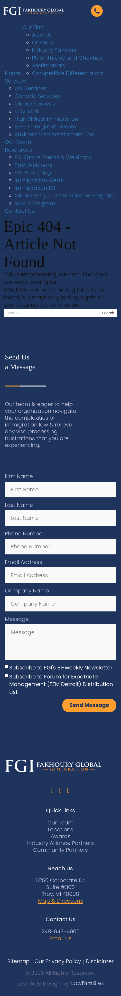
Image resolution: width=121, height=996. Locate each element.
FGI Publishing (33, 172)
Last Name (19, 505)
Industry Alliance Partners (60, 843)
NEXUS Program (35, 203)
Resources (18, 150)
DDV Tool (26, 111)
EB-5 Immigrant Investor (46, 126)
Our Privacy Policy (57, 961)
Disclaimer (99, 961)
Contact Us (19, 211)
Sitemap (18, 961)
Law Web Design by (43, 983)
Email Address (23, 562)
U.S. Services (31, 88)
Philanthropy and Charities (67, 58)
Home (13, 73)
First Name (19, 476)
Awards (42, 35)
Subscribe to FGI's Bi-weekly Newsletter (60, 667)
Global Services (35, 103)
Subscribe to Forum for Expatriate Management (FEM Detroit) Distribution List (61, 684)
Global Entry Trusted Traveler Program (64, 195)
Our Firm (33, 27)
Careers (42, 42)
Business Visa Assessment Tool (55, 134)
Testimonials (48, 65)
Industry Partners (54, 50)
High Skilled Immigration (46, 119)
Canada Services (37, 96)
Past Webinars (33, 165)
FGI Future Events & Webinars (53, 157)
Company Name (27, 590)
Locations (60, 829)
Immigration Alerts (39, 180)
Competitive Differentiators (67, 73)
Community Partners (60, 850)
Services (16, 81)
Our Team (18, 142)
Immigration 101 (35, 188)
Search (108, 312)
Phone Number (24, 533)
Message (17, 619)
